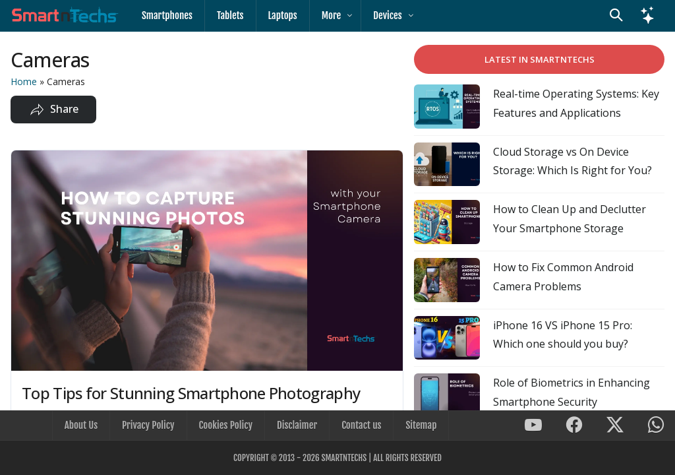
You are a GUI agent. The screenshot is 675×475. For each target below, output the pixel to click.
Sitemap (420, 425)
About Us (81, 425)
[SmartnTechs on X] (615, 425)
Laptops (282, 15)
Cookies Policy (225, 425)
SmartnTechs (344, 458)
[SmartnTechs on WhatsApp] (655, 425)
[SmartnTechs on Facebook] (574, 425)
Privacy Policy (148, 425)
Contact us (361, 425)
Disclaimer (297, 425)
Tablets (230, 15)
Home (24, 81)
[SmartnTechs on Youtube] (533, 425)
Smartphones (167, 15)
